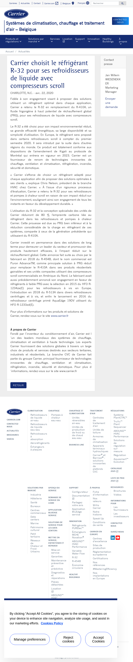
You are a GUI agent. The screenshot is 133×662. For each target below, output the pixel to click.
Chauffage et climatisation (76, 412)
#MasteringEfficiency (99, 568)
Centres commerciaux (36, 511)
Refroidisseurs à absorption (36, 436)
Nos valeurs (97, 500)
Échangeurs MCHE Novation (78, 534)
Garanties (57, 556)
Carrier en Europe (96, 533)
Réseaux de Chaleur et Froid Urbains (36, 546)
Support (73, 488)
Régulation (120, 455)
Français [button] (84, 3)
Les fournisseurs (120, 508)
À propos (95, 488)
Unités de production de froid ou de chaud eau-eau (78, 432)
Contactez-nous (13, 425)
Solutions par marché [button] (36, 40)
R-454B (76, 561)
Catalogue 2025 (116, 470)
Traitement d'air (96, 412)
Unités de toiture (98, 431)
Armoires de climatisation (99, 439)
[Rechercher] (105, 3)
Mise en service (55, 551)
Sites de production (99, 546)
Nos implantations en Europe (99, 575)
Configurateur (78, 491)
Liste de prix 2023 (117, 479)
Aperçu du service (54, 489)
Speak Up (98, 518)
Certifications (99, 558)
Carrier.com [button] (51, 3)
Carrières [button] (13, 3)
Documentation (78, 497)
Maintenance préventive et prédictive (57, 564)
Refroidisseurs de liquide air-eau (36, 417)
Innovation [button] (93, 38)
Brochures (13, 435)
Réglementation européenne (99, 553)
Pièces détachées (57, 583)
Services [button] (55, 38)
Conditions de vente (99, 523)
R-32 (75, 557)
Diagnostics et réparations (57, 575)
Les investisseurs (120, 515)
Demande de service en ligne (54, 500)
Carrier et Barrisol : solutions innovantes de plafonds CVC (99, 463)
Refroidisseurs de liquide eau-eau (36, 427)
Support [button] (80, 38)
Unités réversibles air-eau (78, 420)
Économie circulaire (77, 566)
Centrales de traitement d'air (99, 421)
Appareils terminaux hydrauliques (99, 448)
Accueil (10, 51)
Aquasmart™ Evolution (120, 460)
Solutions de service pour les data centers (55, 526)
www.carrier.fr (59, 315)
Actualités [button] (25, 3)
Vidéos (10, 439)
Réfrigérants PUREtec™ (78, 527)
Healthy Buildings (108, 40)
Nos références (99, 563)
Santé (33, 502)
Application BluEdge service (54, 513)
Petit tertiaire (35, 535)
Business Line (76, 445)
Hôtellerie (36, 498)
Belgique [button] (69, 3)
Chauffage (54, 410)
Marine (34, 523)
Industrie (35, 494)
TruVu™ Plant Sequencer (120, 424)
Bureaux (35, 506)
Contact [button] (37, 3)
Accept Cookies (98, 639)
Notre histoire (97, 513)
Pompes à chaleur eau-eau (57, 417)
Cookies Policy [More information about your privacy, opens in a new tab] (52, 623)
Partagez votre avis (77, 504)
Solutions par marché (35, 489)
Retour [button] (18, 385)
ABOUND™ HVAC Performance (120, 433)
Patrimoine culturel (36, 528)
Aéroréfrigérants (36, 442)
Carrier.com (13, 419)
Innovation (75, 521)
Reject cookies (68, 639)
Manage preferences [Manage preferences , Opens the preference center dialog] (30, 639)
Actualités (13, 431)
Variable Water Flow (78, 552)
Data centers (34, 518)
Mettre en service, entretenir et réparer (56, 541)
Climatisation (35, 410)
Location (68, 40)
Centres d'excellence (99, 540)
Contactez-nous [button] (120, 21)
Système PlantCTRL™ (120, 416)
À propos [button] (123, 40)
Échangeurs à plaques (36, 448)
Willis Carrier (97, 506)
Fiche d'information (99, 493)
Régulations (117, 410)
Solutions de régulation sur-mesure (120, 446)
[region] (60, 628)
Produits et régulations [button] (12, 40)
